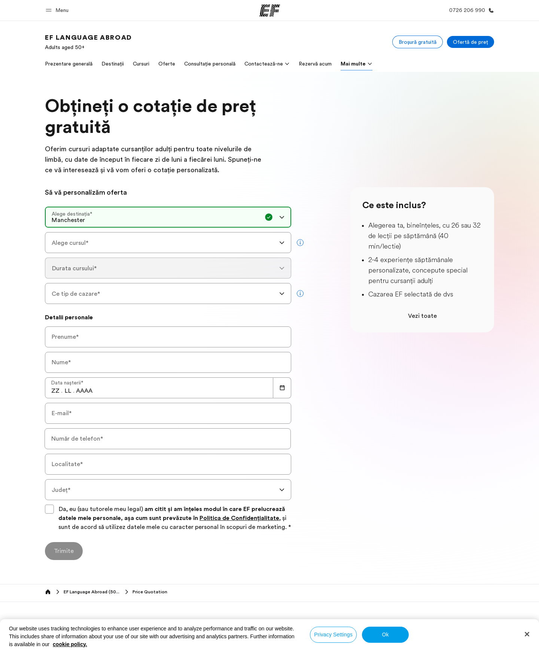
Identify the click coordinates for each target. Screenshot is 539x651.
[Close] (527, 634)
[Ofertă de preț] (470, 42)
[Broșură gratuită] (417, 42)
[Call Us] (470, 10)
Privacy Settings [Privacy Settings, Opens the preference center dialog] (333, 635)
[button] (58, 10)
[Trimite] (64, 551)
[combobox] (168, 217)
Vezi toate (422, 316)
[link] (88, 42)
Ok (385, 635)
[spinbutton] (55, 390)
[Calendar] (282, 387)
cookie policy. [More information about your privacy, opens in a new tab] (70, 644)
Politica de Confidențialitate (239, 518)
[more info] (300, 243)
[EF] (269, 10)
